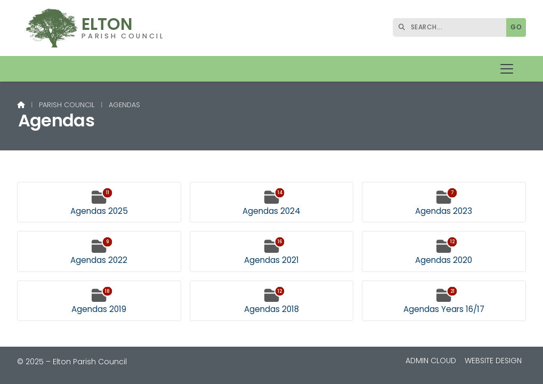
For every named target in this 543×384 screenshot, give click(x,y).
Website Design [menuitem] (493, 360)
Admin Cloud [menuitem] (431, 360)
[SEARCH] (452, 27)
